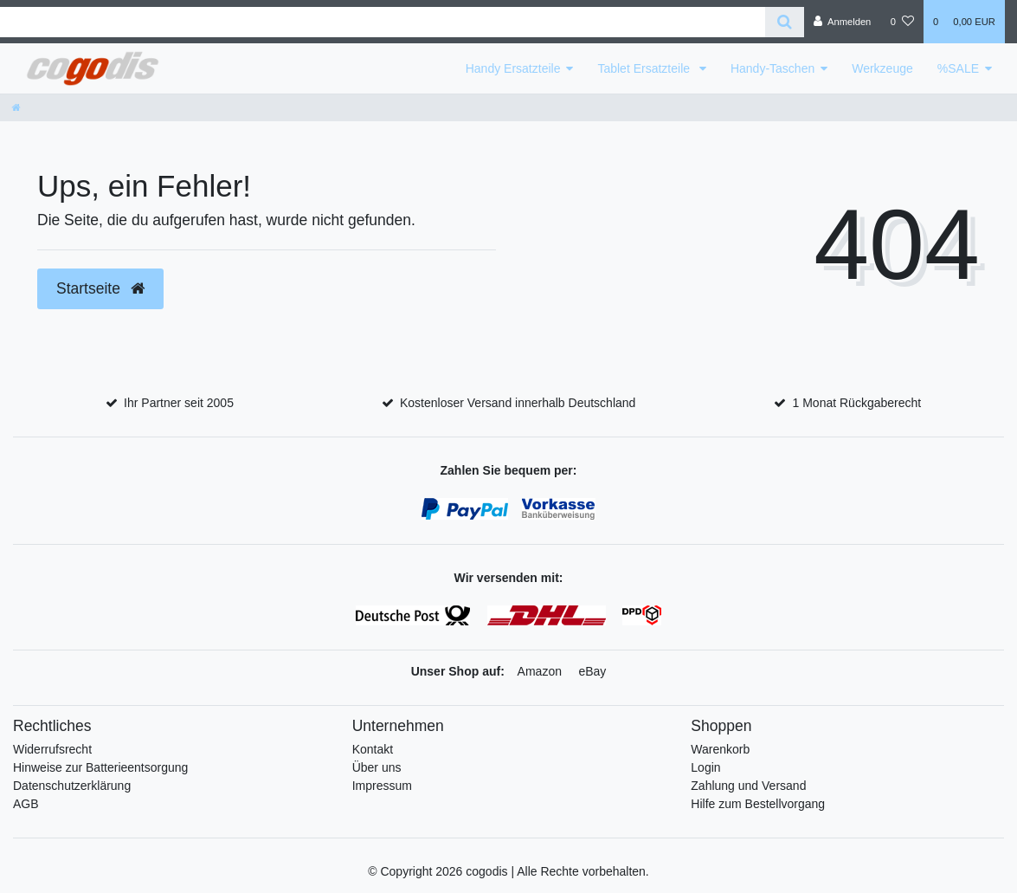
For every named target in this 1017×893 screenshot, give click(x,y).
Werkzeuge (882, 68)
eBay (592, 671)
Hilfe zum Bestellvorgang (758, 804)
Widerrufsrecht (52, 749)
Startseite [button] (100, 288)
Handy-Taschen (772, 68)
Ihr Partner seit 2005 (179, 403)
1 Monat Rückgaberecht (857, 403)
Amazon (540, 671)
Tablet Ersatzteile (645, 68)
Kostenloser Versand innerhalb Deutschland (517, 403)
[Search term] (382, 22)
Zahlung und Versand (748, 786)
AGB (26, 804)
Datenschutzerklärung (72, 786)
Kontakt (372, 749)
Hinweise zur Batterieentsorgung (100, 767)
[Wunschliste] (902, 21)
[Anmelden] (842, 21)
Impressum (382, 786)
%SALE (958, 68)
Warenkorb (720, 749)
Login (705, 767)
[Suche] (784, 22)
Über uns (377, 767)
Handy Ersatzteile (513, 68)
